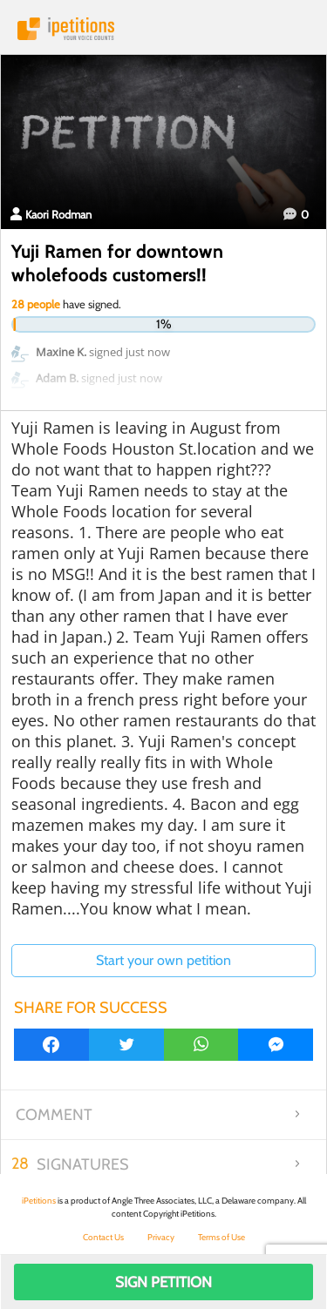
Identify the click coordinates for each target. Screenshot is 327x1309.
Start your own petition (163, 960)
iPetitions (163, 28)
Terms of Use (221, 1237)
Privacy (160, 1237)
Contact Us (103, 1237)
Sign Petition (163, 1282)
